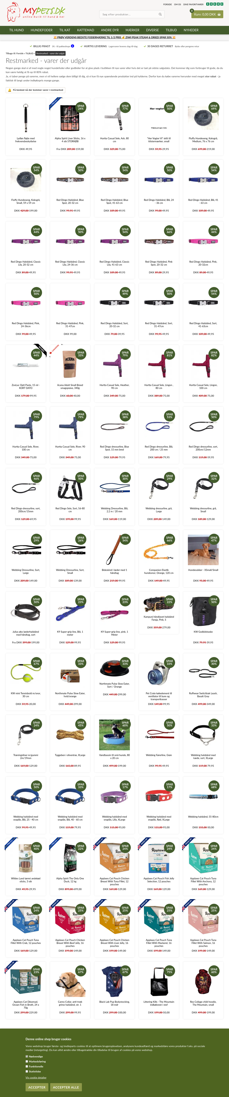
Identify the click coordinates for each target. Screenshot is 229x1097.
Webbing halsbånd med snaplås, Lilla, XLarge (114, 818)
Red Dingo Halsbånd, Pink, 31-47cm (70, 325)
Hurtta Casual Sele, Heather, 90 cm (114, 386)
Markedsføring (37, 1061)
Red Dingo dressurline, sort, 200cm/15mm (25, 510)
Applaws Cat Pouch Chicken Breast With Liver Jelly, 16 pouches (114, 943)
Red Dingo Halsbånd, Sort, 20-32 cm (114, 325)
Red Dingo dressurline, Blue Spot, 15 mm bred (114, 448)
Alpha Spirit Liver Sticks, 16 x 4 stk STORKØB (70, 140)
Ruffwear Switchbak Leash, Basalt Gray (203, 695)
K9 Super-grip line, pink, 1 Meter (114, 633)
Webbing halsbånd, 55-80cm (203, 816)
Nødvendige (36, 1056)
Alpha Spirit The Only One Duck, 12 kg (70, 880)
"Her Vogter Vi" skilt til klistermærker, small (159, 140)
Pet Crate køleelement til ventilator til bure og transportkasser (159, 696)
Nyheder (191, 30)
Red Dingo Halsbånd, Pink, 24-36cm (26, 325)
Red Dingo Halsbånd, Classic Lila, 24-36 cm (70, 263)
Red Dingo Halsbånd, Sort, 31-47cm (159, 325)
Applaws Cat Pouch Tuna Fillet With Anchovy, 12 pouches (203, 881)
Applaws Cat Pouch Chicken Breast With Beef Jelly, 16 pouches (70, 943)
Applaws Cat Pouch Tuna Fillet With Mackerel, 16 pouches (159, 943)
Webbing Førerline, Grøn (159, 755)
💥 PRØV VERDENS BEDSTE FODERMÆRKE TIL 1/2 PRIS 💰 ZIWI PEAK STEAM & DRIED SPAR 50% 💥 (115, 37)
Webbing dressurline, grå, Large (159, 510)
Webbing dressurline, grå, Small (203, 510)
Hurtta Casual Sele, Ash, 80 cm (114, 140)
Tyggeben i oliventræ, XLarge (70, 755)
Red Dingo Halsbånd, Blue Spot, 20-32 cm (70, 201)
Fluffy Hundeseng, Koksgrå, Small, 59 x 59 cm (25, 201)
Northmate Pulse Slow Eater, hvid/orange (70, 695)
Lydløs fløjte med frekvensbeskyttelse (25, 140)
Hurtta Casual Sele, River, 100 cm (25, 448)
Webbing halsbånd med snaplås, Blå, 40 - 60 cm (70, 818)
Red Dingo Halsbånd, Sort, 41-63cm (203, 325)
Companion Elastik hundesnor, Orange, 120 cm (159, 571)
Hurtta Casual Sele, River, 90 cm (70, 448)
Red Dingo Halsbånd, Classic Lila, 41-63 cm (115, 263)
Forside (167, 4)
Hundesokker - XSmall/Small (203, 569)
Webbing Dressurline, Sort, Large (26, 571)
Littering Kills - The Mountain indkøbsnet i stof (159, 1003)
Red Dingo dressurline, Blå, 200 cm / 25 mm (159, 448)
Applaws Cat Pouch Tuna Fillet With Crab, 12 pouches (26, 941)
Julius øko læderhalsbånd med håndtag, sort (26, 633)
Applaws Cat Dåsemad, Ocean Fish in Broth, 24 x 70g (25, 1004)
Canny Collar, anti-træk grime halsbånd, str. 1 (70, 1003)
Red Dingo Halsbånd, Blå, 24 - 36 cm (159, 201)
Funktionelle (36, 1066)
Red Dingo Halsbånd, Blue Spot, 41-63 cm (114, 201)
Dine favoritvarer (193, 4)
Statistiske (35, 1071)
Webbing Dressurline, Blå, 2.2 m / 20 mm (114, 510)
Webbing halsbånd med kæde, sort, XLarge (203, 757)
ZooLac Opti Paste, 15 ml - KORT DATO (26, 386)
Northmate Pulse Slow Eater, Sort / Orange (114, 685)
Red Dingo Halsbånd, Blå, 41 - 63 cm (203, 201)
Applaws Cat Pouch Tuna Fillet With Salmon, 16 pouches (203, 943)
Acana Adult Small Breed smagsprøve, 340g (70, 386)
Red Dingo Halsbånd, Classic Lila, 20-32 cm (26, 263)
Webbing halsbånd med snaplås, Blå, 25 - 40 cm (25, 818)
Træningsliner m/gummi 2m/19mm (25, 757)
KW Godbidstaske (203, 631)
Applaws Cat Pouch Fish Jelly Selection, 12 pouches (159, 880)
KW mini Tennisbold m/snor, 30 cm (26, 695)
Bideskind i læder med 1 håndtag (114, 571)
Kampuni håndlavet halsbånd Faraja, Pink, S (159, 618)
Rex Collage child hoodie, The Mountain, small (203, 1003)
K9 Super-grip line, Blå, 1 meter (70, 633)
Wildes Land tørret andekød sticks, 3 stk (25, 880)
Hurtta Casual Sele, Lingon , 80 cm (158, 386)
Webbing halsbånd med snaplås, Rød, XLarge (159, 818)
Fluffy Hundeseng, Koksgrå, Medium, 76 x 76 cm (203, 140)
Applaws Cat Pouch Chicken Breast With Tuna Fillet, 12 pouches (114, 881)
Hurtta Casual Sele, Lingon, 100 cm (203, 386)
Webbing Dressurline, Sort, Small (70, 571)
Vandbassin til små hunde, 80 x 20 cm (114, 757)
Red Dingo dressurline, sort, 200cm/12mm (203, 448)
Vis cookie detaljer (36, 1077)
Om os (177, 4)
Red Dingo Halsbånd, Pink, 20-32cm (203, 263)
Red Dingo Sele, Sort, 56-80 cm (70, 510)
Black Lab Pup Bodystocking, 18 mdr (114, 1003)
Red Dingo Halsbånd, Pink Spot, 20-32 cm (158, 263)
